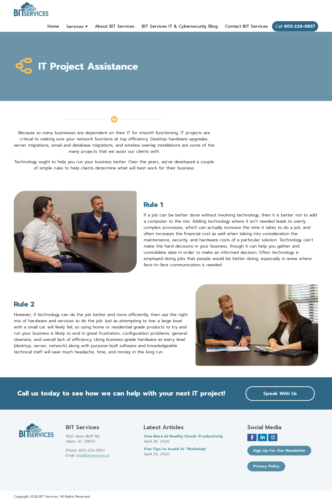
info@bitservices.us (93, 455)
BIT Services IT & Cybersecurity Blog (180, 26)
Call (295, 26)
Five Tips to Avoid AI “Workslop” (175, 449)
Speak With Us (280, 393)
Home (53, 26)
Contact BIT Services (246, 26)
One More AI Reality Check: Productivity (183, 436)
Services (77, 26)
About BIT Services (114, 26)
